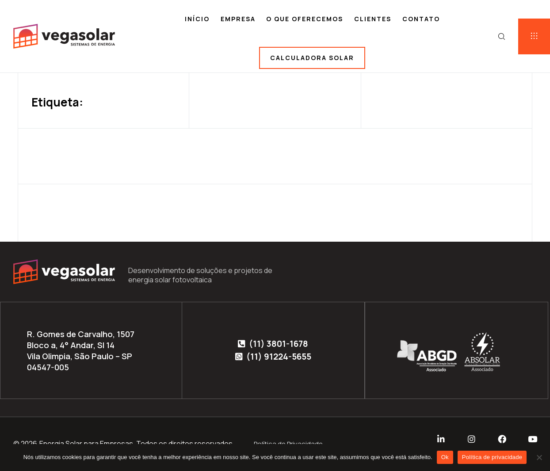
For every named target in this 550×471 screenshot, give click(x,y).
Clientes (372, 19)
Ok (445, 457)
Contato (421, 19)
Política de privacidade (492, 457)
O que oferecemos (304, 19)
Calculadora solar (312, 57)
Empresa (238, 19)
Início (197, 19)
